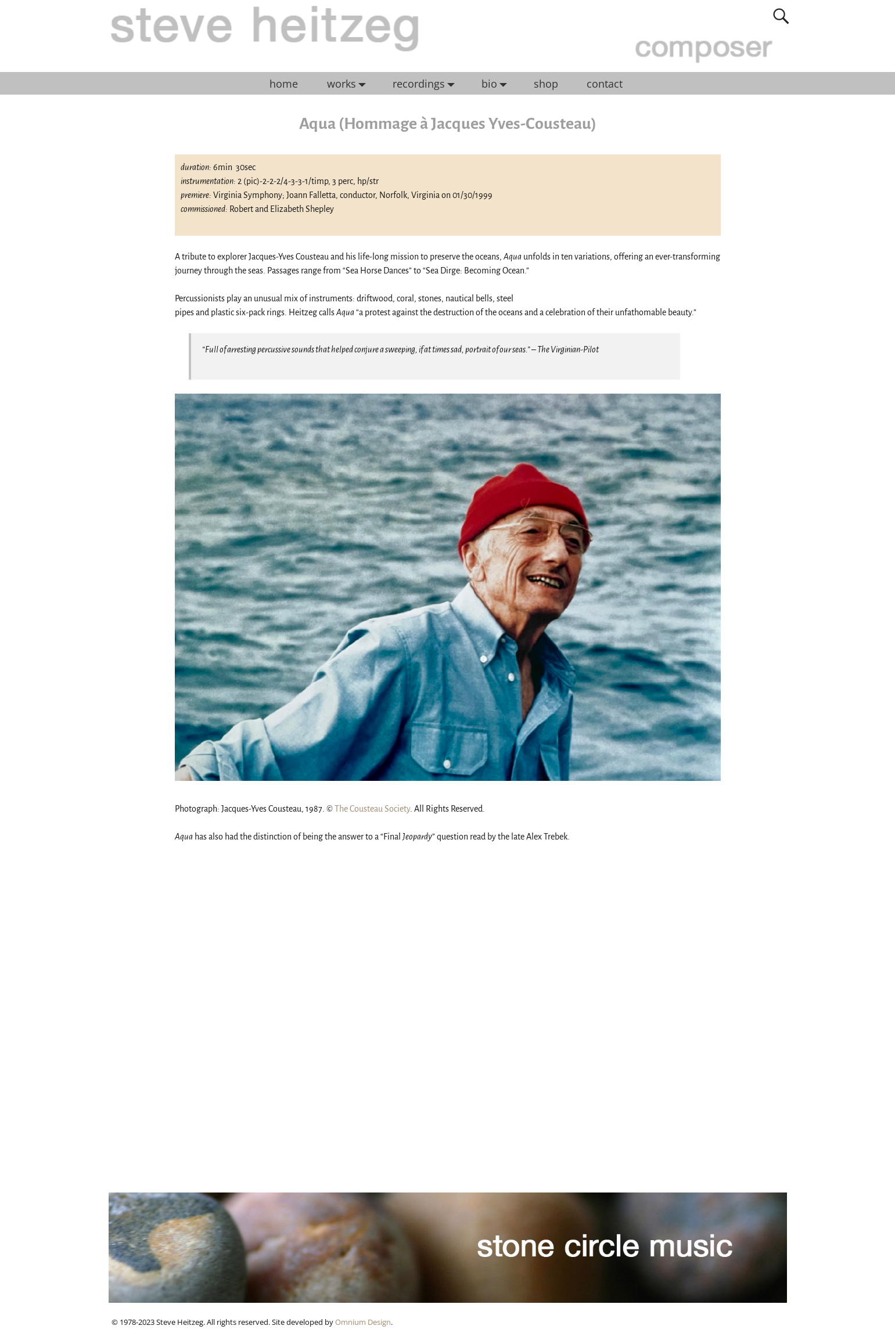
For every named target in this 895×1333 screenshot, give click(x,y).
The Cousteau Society (372, 808)
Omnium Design (363, 1322)
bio (497, 83)
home (283, 84)
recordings (427, 83)
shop (546, 84)
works (349, 83)
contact (605, 84)
